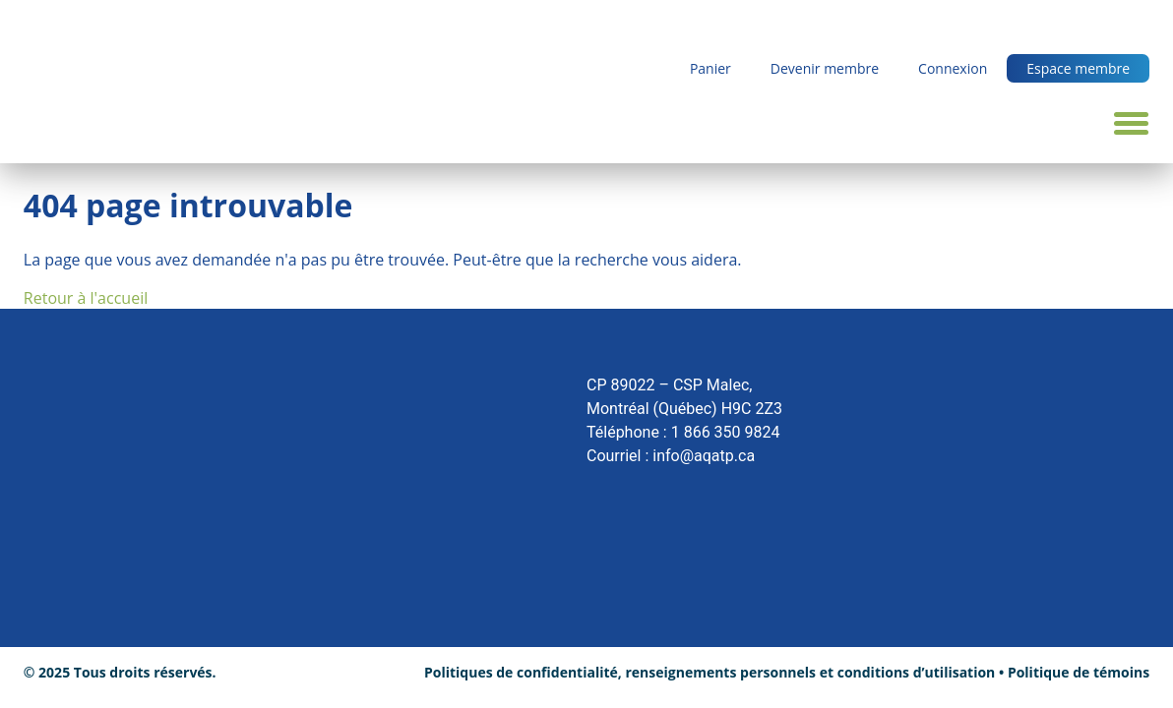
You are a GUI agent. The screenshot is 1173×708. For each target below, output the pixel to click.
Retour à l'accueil (86, 298)
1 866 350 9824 (725, 432)
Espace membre (1078, 68)
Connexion (952, 68)
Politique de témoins (1078, 672)
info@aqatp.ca (703, 455)
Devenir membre (825, 68)
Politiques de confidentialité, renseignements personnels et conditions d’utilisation (709, 672)
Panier (710, 68)
